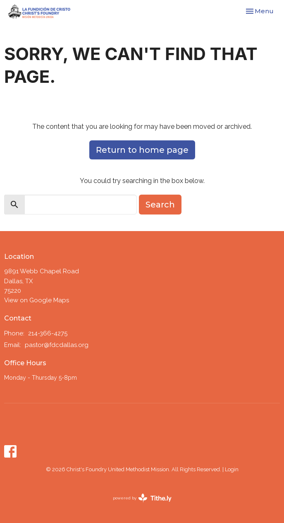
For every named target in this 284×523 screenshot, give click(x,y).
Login (232, 469)
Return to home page (142, 150)
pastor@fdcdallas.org (56, 345)
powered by (142, 498)
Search (160, 205)
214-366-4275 (47, 333)
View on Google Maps (36, 300)
